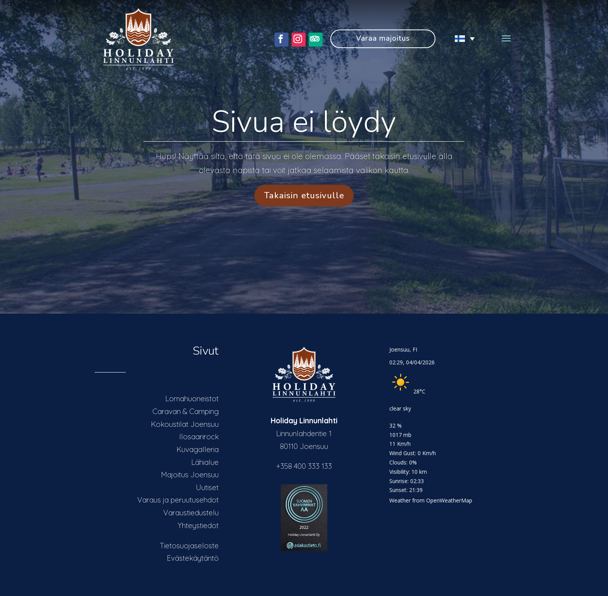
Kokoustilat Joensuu (185, 424)
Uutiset (207, 487)
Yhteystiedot (198, 525)
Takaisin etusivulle (304, 195)
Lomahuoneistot (192, 398)
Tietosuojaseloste (189, 545)
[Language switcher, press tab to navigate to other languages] (460, 38)
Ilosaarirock (199, 436)
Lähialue (205, 462)
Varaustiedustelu (191, 512)
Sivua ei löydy (304, 122)
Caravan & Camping (185, 411)
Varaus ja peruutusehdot (178, 499)
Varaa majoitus (383, 38)
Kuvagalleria (197, 449)
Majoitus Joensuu (190, 474)
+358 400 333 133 (304, 466)
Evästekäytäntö (193, 558)
